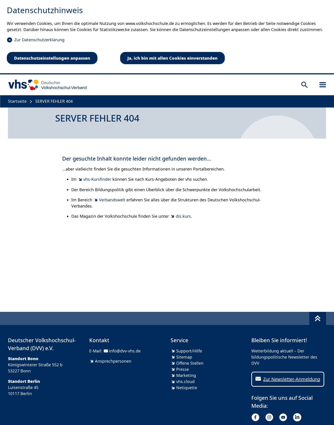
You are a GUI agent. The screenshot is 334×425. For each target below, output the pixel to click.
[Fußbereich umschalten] (317, 318)
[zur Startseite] (46, 85)
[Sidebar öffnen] (322, 84)
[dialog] (167, 37)
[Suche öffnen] (304, 84)
